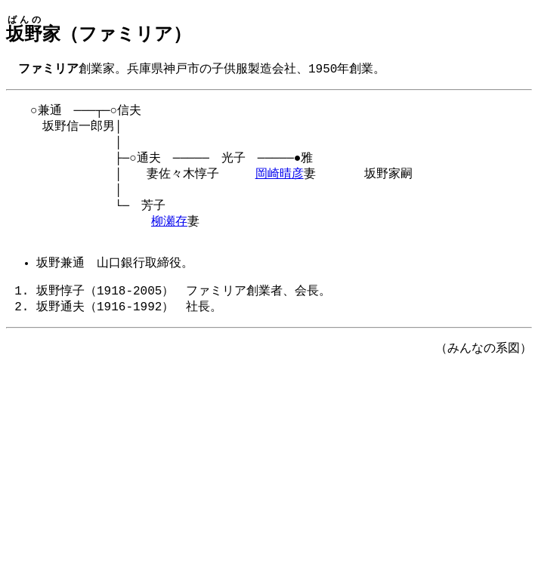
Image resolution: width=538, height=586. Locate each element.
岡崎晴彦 (279, 182)
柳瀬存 (169, 234)
